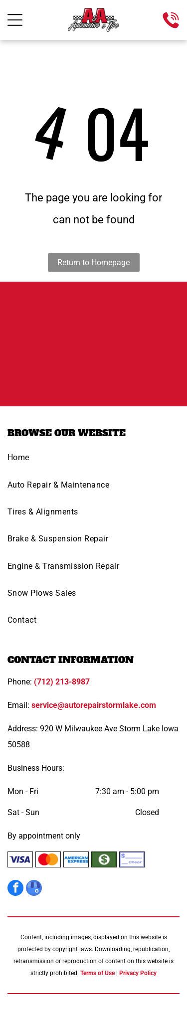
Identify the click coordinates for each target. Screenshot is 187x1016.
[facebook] (15, 889)
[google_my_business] (34, 889)
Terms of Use (97, 973)
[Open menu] (14, 19)
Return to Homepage (93, 262)
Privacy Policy (138, 973)
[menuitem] (93, 460)
